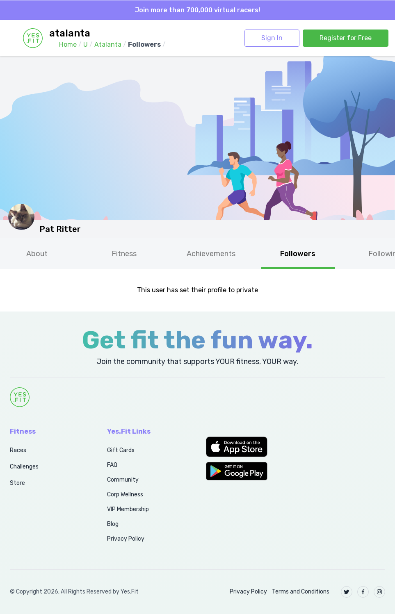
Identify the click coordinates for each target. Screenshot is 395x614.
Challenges (24, 466)
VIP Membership (128, 509)
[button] (247, 447)
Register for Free (346, 38)
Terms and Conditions (300, 591)
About (37, 253)
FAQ (112, 465)
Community (123, 479)
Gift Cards (121, 450)
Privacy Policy (125, 538)
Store (17, 483)
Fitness (124, 253)
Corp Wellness (125, 494)
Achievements (211, 253)
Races (18, 450)
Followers (297, 253)
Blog (113, 524)
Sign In (272, 38)
